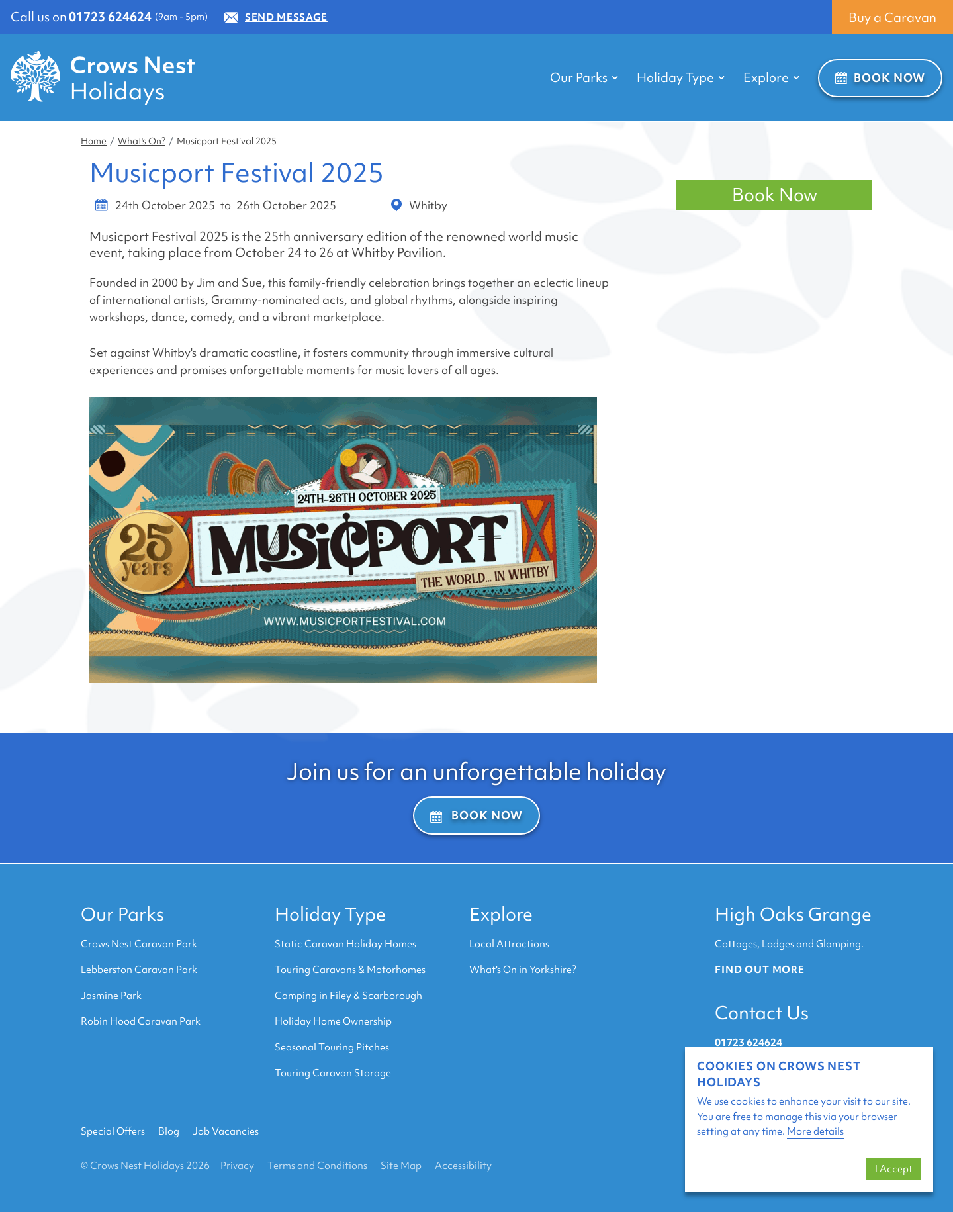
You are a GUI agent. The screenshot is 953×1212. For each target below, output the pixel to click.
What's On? (141, 141)
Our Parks (122, 914)
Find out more (760, 969)
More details (815, 1131)
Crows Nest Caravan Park (139, 944)
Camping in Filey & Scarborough (348, 995)
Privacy (237, 1165)
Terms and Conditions (317, 1165)
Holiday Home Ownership (333, 1021)
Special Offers (113, 1131)
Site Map (401, 1165)
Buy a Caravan (892, 17)
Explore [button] (771, 77)
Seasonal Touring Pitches (332, 1047)
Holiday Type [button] (681, 77)
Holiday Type (330, 914)
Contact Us (762, 1012)
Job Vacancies (226, 1131)
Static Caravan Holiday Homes (345, 944)
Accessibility (463, 1165)
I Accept (894, 1169)
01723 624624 (110, 16)
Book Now (880, 77)
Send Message (276, 17)
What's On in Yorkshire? (522, 969)
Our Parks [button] (584, 77)
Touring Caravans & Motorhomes (350, 969)
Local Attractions (509, 944)
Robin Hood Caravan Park (141, 1021)
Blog (168, 1131)
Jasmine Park (111, 995)
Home (94, 141)
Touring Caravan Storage (333, 1073)
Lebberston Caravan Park (139, 969)
